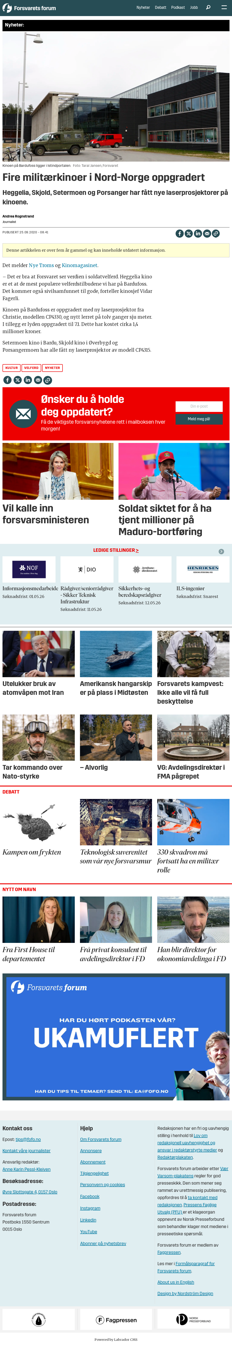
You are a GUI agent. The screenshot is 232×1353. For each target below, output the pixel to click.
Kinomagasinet (79, 272)
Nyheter (143, 11)
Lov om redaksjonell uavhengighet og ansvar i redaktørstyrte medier (187, 1149)
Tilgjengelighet (94, 1180)
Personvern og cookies (102, 1191)
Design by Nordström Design (185, 1300)
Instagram (90, 1215)
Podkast (178, 11)
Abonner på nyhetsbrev (103, 1250)
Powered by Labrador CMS (116, 1346)
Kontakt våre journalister (26, 1157)
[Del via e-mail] (207, 239)
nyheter (52, 374)
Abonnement (93, 1169)
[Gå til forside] (44, 11)
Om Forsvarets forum (100, 1146)
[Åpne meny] (224, 11)
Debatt (160, 11)
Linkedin (88, 1227)
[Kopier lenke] (216, 240)
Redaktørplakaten (175, 1164)
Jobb (194, 11)
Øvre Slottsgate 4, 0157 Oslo (29, 1199)
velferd (31, 374)
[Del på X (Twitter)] (188, 239)
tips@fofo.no (28, 1146)
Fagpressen (169, 1259)
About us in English (175, 1289)
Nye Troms (41, 272)
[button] (222, 558)
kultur (11, 374)
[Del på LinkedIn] (197, 239)
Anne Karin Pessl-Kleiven (26, 1176)
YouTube (88, 1238)
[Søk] (208, 11)
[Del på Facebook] (179, 239)
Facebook (89, 1203)
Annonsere (91, 1157)
